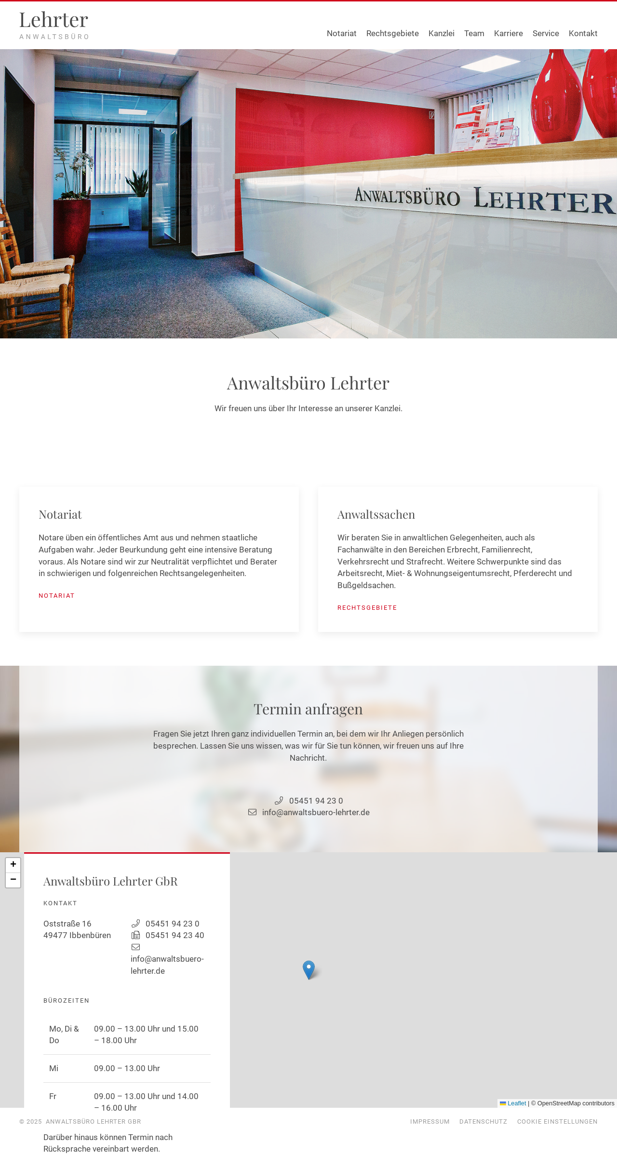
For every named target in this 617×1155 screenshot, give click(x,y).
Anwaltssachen (376, 514)
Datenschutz (483, 1121)
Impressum (430, 1121)
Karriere (508, 33)
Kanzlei (442, 33)
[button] (309, 970)
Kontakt (583, 33)
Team (474, 33)
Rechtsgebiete (392, 33)
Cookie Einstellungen (557, 1121)
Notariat (342, 33)
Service (546, 33)
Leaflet (513, 1103)
